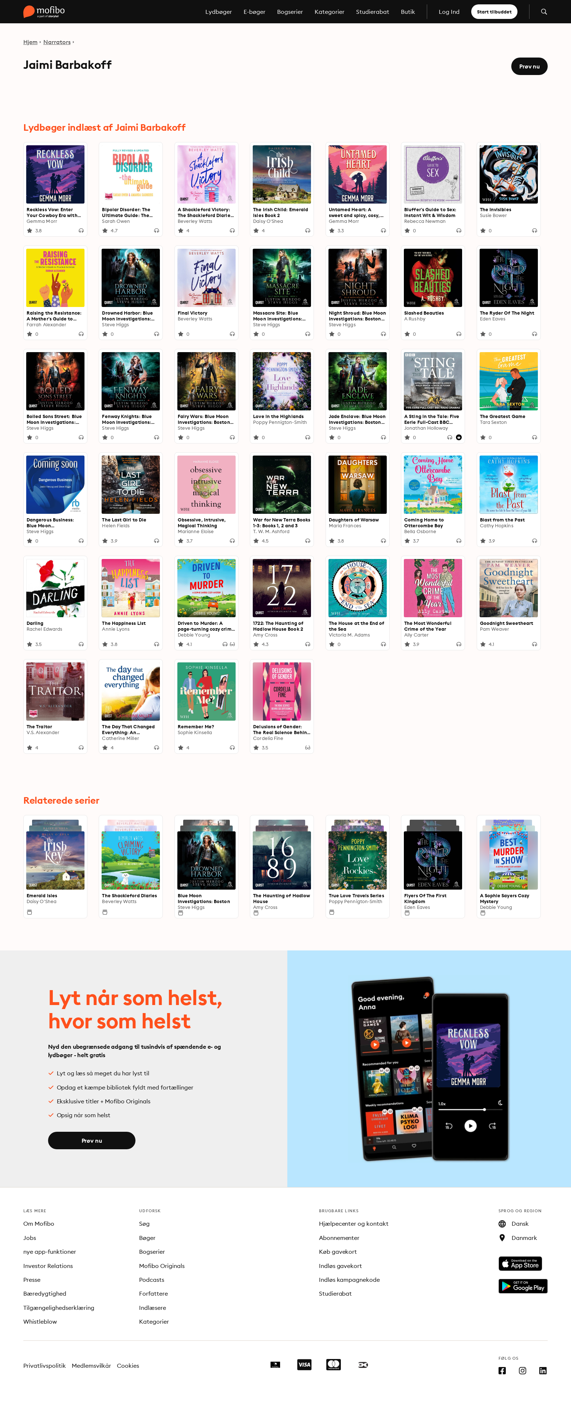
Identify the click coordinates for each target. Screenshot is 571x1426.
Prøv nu (529, 66)
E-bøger (254, 11)
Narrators (57, 42)
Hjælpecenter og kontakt (354, 1223)
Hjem (30, 42)
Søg (144, 1223)
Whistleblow (40, 1321)
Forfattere (153, 1293)
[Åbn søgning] (544, 12)
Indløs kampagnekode (349, 1279)
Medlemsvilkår (91, 1365)
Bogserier (290, 11)
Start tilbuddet (494, 12)
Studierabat (372, 11)
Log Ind (449, 11)
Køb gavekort (338, 1251)
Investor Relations (48, 1265)
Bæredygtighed (44, 1293)
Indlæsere (152, 1307)
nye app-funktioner (49, 1251)
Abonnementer (339, 1237)
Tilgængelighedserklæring (58, 1307)
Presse (31, 1279)
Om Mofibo (38, 1223)
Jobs (29, 1237)
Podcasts (151, 1279)
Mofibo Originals (162, 1265)
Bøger (147, 1237)
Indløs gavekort (340, 1265)
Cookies (128, 1365)
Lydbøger (218, 11)
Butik (408, 11)
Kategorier (329, 11)
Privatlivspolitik (44, 1365)
